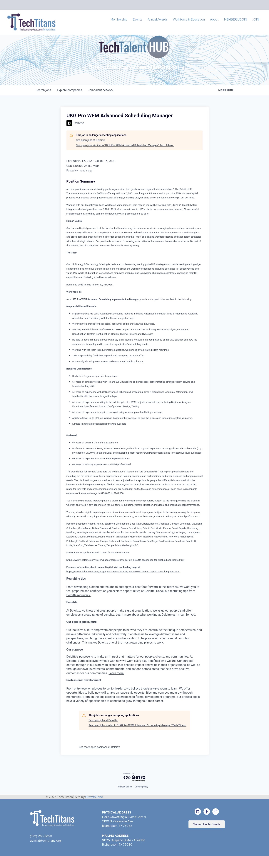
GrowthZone (94, 797)
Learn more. (116, 673)
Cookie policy (141, 786)
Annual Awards (158, 19)
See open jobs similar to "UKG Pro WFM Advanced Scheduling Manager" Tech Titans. (125, 145)
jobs (43, 90)
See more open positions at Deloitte (99, 747)
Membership (119, 19)
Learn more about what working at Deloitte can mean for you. (156, 614)
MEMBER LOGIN (235, 19)
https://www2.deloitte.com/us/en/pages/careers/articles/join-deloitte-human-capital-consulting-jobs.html (123, 571)
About (214, 19)
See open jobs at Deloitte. (91, 140)
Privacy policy (125, 786)
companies (69, 90)
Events (137, 19)
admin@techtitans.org (45, 840)
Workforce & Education (189, 19)
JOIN (255, 19)
